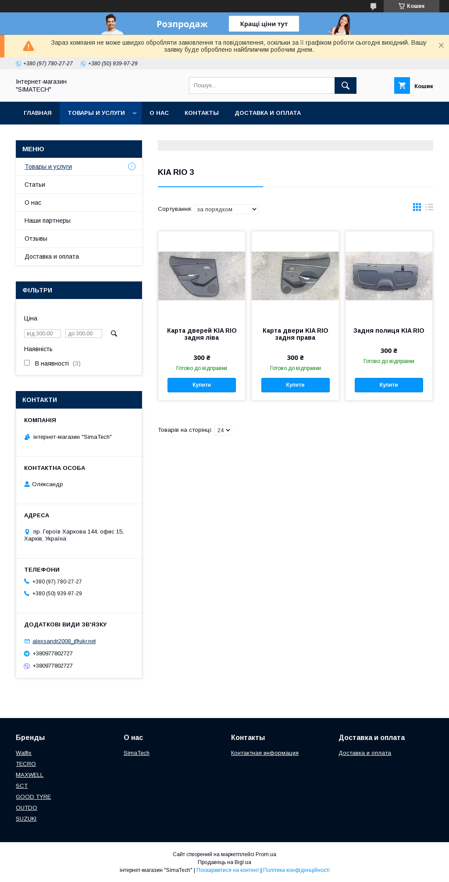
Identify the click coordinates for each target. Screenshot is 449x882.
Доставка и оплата (268, 113)
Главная (38, 113)
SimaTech (137, 753)
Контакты (202, 113)
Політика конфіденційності (296, 870)
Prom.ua (266, 854)
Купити (201, 385)
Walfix (24, 753)
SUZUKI (26, 818)
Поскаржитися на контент (227, 870)
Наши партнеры (48, 220)
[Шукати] (345, 85)
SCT (22, 785)
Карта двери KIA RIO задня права (295, 334)
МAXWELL (29, 775)
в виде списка (429, 209)
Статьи (35, 184)
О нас (159, 113)
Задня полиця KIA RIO (388, 330)
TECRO (26, 764)
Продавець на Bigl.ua (224, 862)
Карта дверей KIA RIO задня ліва (202, 334)
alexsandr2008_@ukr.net (64, 641)
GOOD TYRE (33, 796)
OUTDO (26, 807)
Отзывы (36, 238)
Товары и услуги (96, 113)
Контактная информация (265, 753)
